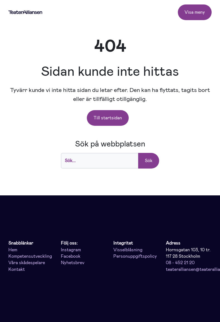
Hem (12, 250)
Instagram (71, 250)
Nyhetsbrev (72, 263)
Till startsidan (108, 118)
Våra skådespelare (26, 263)
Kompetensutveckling (30, 256)
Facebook (70, 256)
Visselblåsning (127, 250)
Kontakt (16, 269)
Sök (148, 161)
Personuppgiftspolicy (135, 256)
